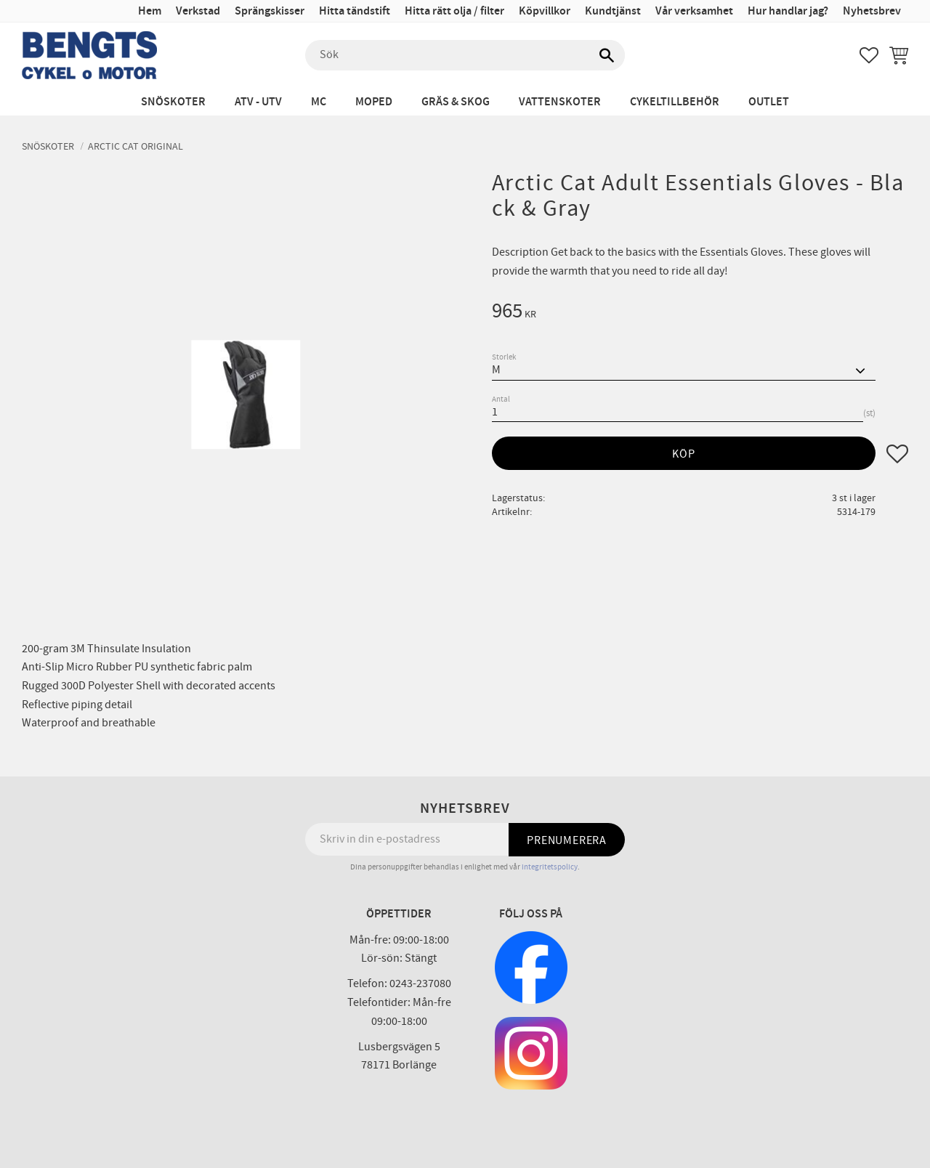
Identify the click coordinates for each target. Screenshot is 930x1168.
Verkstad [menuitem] (198, 11)
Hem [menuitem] (149, 11)
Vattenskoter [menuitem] (560, 102)
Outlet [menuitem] (768, 102)
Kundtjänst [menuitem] (613, 11)
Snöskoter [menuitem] (173, 102)
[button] (869, 55)
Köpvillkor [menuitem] (544, 11)
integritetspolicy (550, 866)
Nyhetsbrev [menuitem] (872, 11)
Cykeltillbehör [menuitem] (674, 102)
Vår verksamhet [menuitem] (694, 11)
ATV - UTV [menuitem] (258, 102)
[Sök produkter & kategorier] (465, 55)
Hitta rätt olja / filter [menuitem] (454, 11)
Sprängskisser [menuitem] (269, 11)
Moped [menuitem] (373, 102)
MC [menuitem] (318, 102)
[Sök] (607, 55)
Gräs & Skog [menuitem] (455, 102)
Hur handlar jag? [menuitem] (788, 11)
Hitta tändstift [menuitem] (354, 11)
